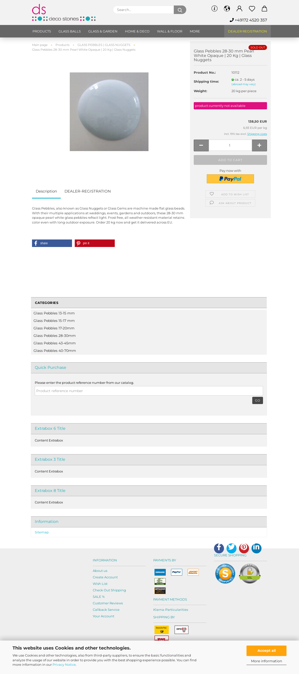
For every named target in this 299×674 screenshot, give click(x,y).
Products (41, 31)
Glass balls (69, 31)
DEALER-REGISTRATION (87, 191)
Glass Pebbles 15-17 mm (54, 320)
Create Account (105, 577)
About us (100, 571)
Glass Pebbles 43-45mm (55, 343)
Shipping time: (206, 81)
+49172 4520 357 (248, 20)
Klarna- (159, 610)
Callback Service (106, 610)
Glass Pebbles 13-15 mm (54, 313)
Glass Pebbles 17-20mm (54, 328)
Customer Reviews (108, 603)
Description (46, 191)
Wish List (100, 584)
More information (266, 661)
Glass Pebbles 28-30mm (55, 335)
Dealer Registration (247, 31)
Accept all (267, 650)
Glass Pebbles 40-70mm (55, 350)
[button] (52, 243)
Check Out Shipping (109, 590)
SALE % (99, 597)
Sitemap (42, 532)
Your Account (103, 616)
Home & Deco (137, 31)
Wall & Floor (169, 31)
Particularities (176, 610)
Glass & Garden (103, 31)
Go (257, 400)
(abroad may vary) (244, 84)
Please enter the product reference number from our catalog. (84, 383)
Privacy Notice (64, 665)
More (195, 31)
